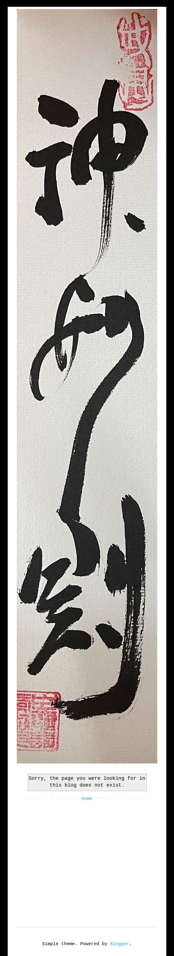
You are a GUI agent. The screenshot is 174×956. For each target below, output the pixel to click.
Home (87, 798)
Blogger (119, 944)
